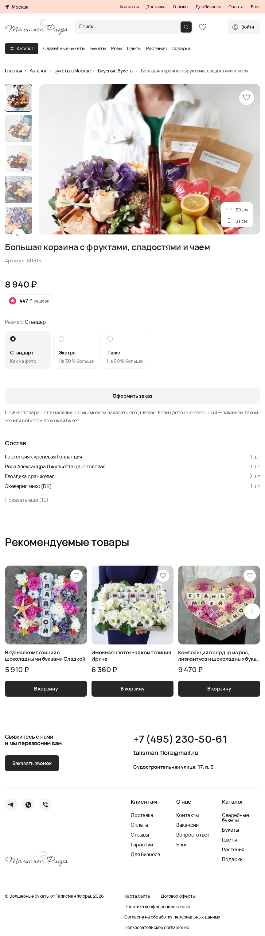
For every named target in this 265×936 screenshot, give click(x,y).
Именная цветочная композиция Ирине (131, 655)
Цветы (134, 48)
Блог (255, 7)
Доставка (156, 7)
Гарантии (142, 844)
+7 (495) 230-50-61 (180, 739)
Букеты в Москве (72, 71)
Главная (13, 71)
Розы (116, 48)
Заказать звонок (32, 763)
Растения (156, 48)
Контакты (129, 7)
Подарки (181, 48)
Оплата (235, 7)
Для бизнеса (208, 7)
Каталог (21, 48)
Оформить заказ (132, 396)
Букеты (98, 48)
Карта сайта (137, 896)
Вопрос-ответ (192, 834)
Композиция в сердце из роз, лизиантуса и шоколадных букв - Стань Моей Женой (218, 655)
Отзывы (180, 7)
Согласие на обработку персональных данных (172, 917)
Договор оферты (178, 896)
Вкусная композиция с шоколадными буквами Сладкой (45, 655)
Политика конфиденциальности (157, 906)
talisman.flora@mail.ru (165, 753)
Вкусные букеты (116, 71)
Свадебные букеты (64, 48)
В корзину (46, 688)
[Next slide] (18, 235)
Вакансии (187, 824)
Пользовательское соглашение (156, 927)
